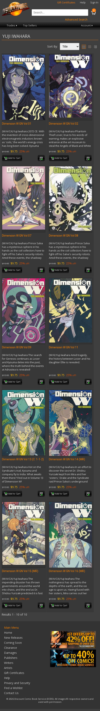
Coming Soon (13, 643)
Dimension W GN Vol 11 (63, 347)
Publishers (10, 658)
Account (87, 25)
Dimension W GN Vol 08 (63, 235)
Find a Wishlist (13, 688)
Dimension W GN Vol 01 (16, 123)
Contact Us (11, 693)
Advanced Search (76, 19)
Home (8, 632)
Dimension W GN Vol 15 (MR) (20, 571)
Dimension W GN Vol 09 (16, 347)
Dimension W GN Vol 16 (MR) (67, 571)
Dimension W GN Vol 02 (63, 123)
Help (83, 2)
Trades (12, 25)
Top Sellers (30, 25)
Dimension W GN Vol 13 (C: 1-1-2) (23, 459)
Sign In (94, 2)
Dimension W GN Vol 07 (16, 235)
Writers (8, 663)
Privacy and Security (17, 683)
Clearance (10, 648)
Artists (8, 668)
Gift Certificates (66, 2)
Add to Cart (12, 158)
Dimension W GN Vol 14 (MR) (67, 459)
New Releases (13, 638)
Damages (10, 653)
